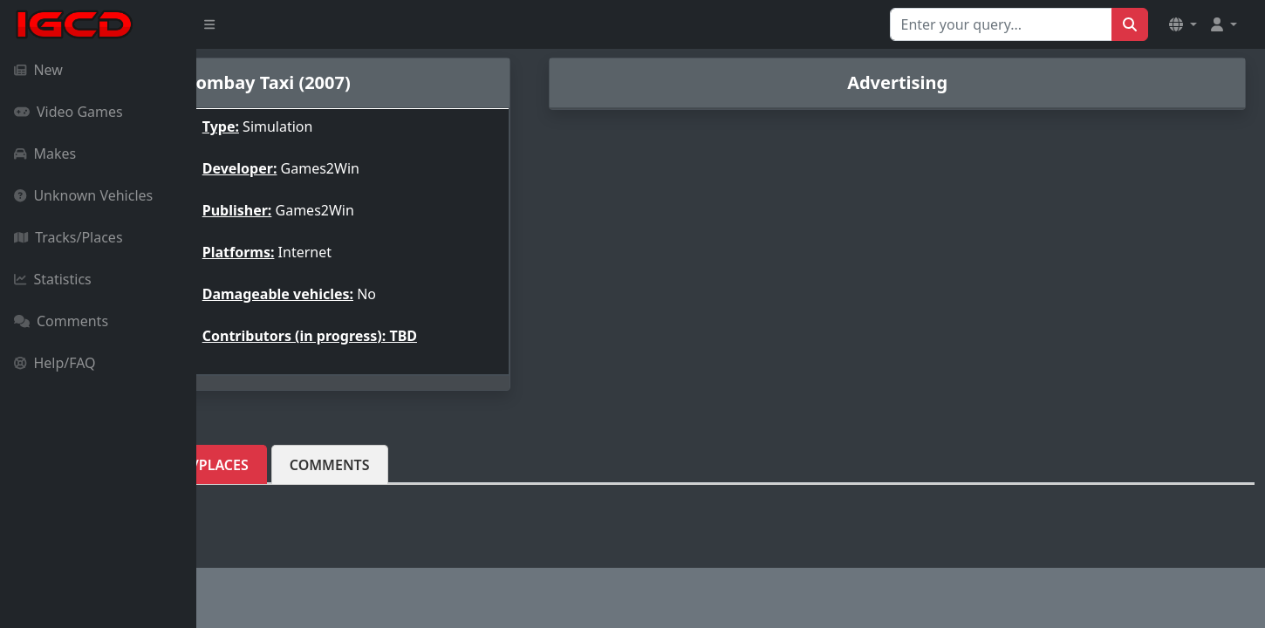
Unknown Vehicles (83, 195)
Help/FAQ (55, 362)
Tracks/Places (68, 237)
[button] (1183, 24)
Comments (61, 321)
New (38, 69)
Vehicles (257, 464)
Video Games (68, 111)
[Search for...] (1001, 24)
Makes (45, 153)
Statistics (53, 279)
